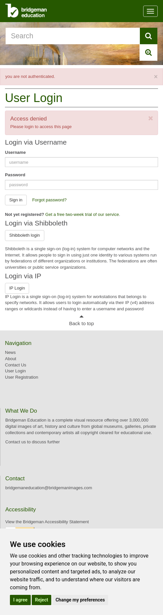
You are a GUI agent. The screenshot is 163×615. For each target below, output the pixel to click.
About (10, 358)
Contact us (15, 441)
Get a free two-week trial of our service (82, 214)
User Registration (21, 377)
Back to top (81, 323)
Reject (41, 599)
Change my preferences (80, 599)
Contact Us (15, 364)
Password (15, 174)
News (10, 352)
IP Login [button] (17, 288)
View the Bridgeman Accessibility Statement (47, 521)
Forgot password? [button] (49, 199)
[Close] (156, 77)
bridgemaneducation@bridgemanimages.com (48, 487)
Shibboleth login (24, 235)
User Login (15, 370)
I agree (20, 599)
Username (15, 152)
